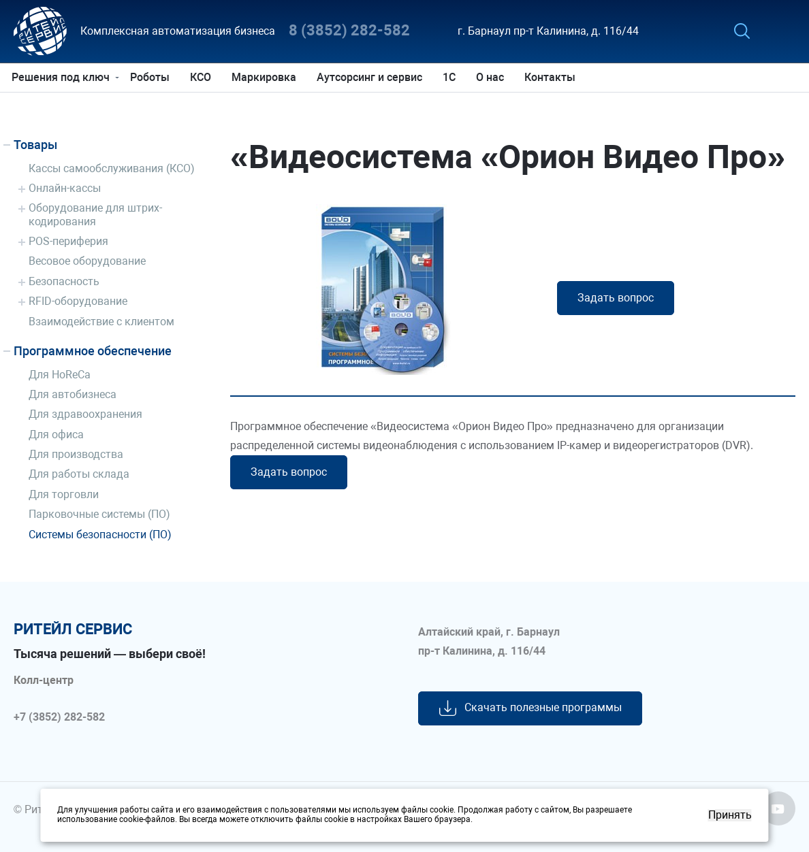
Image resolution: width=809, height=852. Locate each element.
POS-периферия (68, 241)
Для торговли (64, 494)
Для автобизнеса (72, 394)
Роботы (152, 77)
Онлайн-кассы (65, 188)
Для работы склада (79, 474)
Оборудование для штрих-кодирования (95, 214)
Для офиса (56, 434)
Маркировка (266, 77)
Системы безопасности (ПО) (100, 534)
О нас (492, 77)
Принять (730, 815)
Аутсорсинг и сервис (371, 77)
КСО (202, 77)
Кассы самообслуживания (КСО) (112, 168)
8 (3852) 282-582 (349, 31)
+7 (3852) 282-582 (59, 717)
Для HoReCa (60, 374)
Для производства (76, 454)
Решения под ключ (63, 77)
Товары (35, 144)
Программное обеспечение (93, 351)
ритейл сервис (73, 629)
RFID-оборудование (78, 301)
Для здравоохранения (85, 414)
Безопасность (64, 281)
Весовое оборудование (87, 261)
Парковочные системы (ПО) (99, 514)
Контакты (551, 77)
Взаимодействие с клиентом (101, 321)
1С (451, 77)
